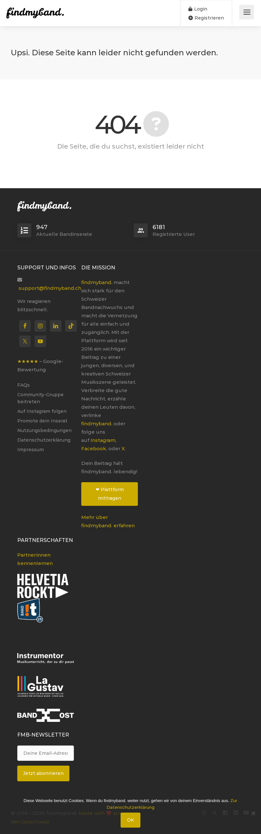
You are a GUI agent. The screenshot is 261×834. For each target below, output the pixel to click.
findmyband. (96, 282)
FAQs (23, 385)
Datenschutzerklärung (43, 440)
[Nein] (253, 813)
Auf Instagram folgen (42, 411)
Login (197, 9)
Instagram (103, 440)
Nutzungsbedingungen (44, 430)
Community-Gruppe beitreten (40, 398)
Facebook (93, 448)
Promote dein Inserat (42, 421)
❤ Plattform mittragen (110, 494)
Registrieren (206, 18)
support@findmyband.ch (50, 288)
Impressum (30, 449)
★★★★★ (27, 361)
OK (130, 820)
